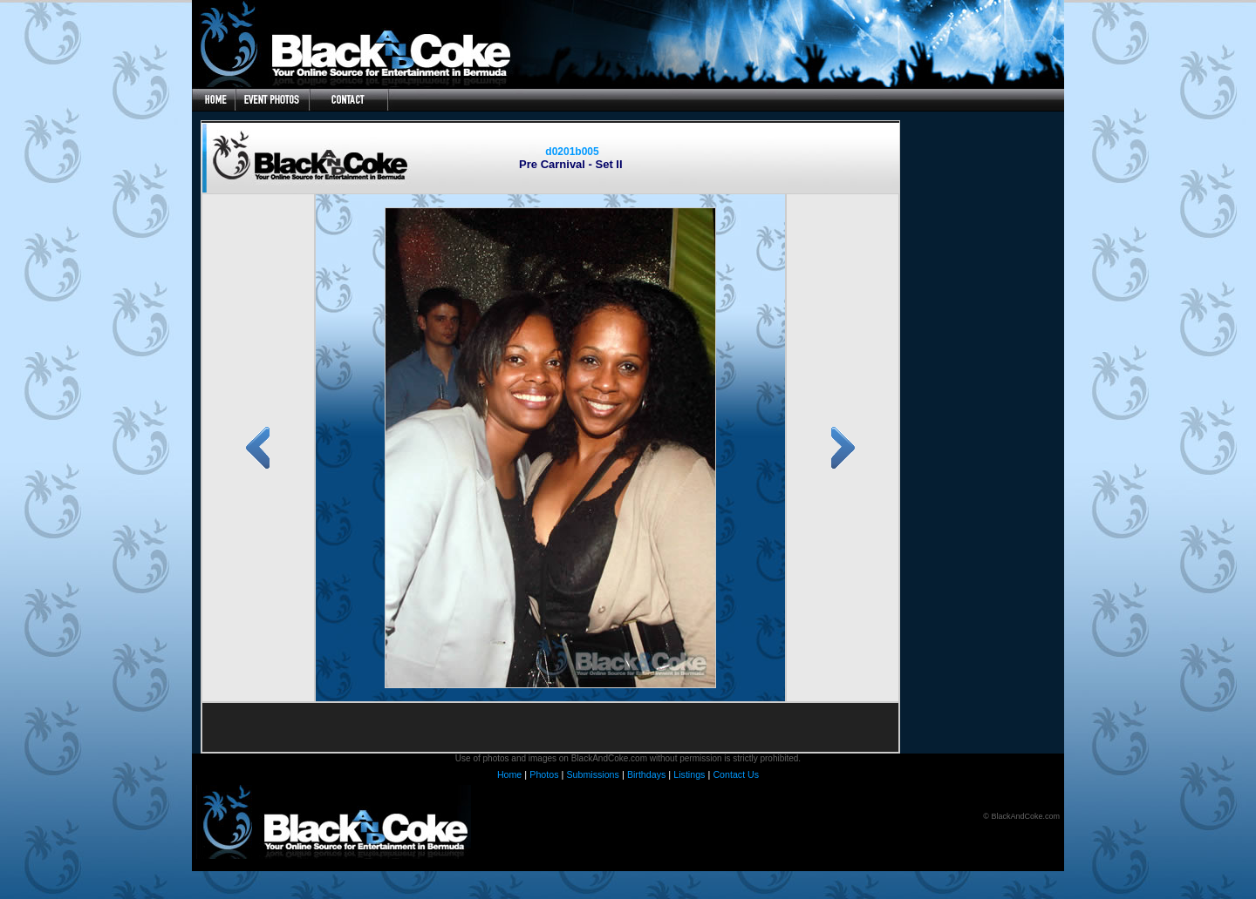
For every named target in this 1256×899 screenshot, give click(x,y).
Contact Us (736, 774)
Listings (689, 774)
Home (509, 774)
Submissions (592, 774)
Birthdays (646, 774)
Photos (543, 774)
